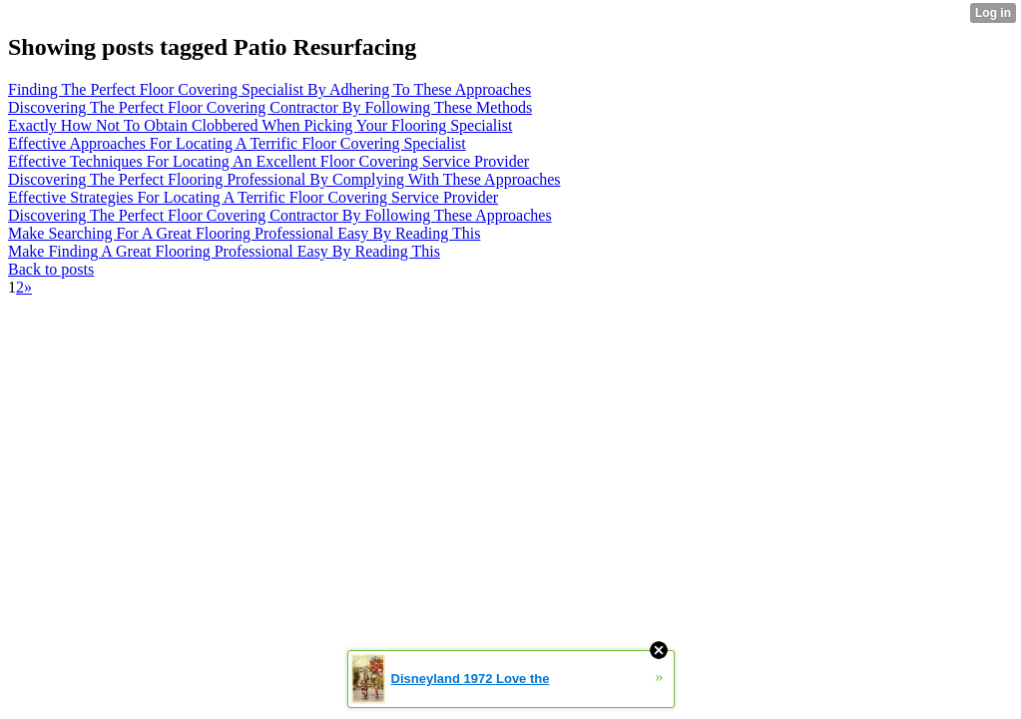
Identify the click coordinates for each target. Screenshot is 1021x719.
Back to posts (51, 269)
